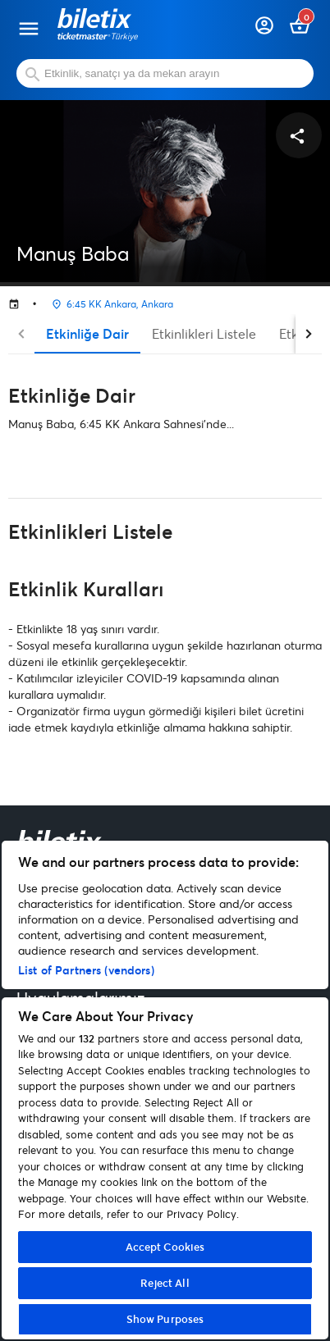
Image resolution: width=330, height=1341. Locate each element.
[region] (165, 1090)
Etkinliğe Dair (87, 333)
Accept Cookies (165, 1246)
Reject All (164, 1282)
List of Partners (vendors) (86, 970)
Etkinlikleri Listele (204, 333)
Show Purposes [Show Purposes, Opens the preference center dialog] (165, 1318)
